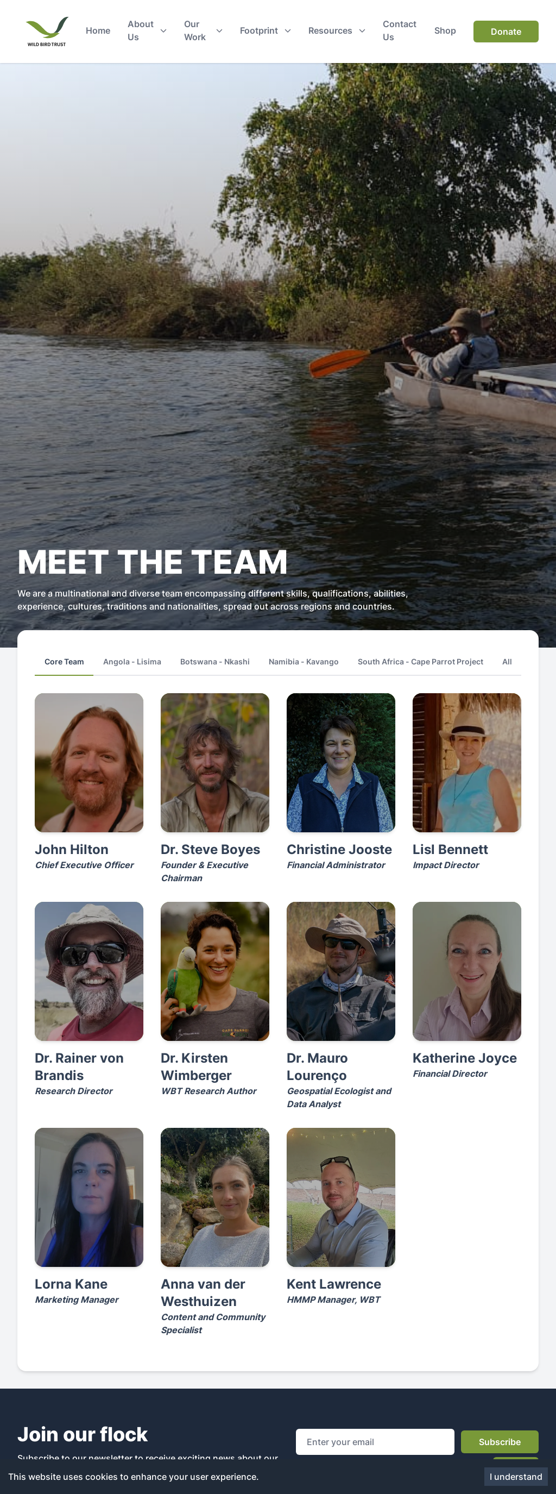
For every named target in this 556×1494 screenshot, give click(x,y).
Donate (506, 31)
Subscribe (500, 1441)
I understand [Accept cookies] (516, 1476)
